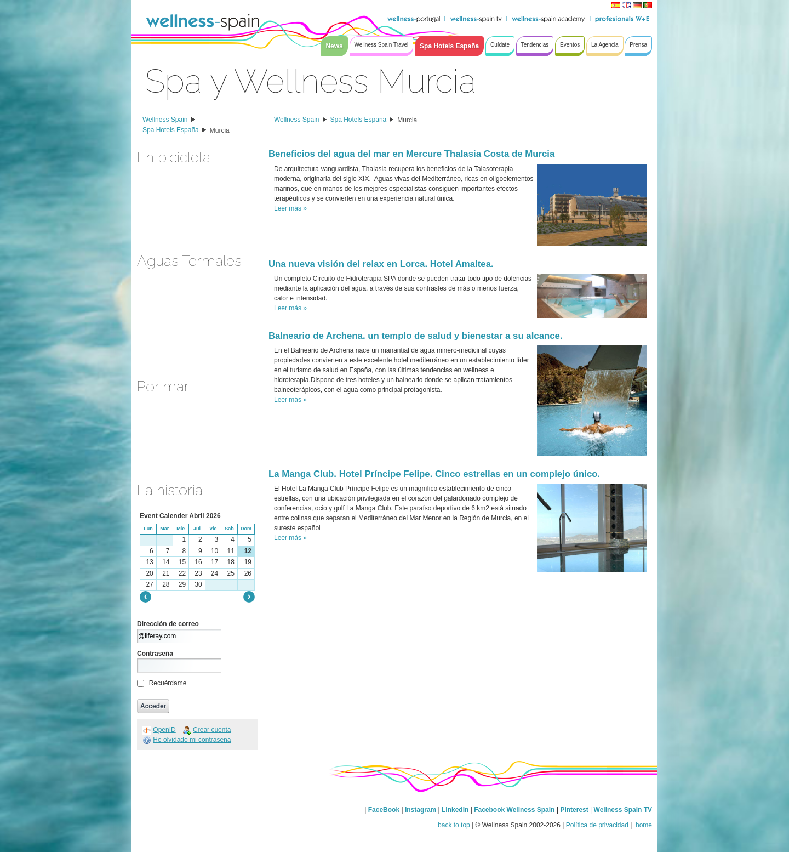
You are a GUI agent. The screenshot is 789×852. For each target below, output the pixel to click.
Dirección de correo (168, 624)
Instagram (420, 810)
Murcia (220, 130)
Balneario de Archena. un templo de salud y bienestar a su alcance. (415, 336)
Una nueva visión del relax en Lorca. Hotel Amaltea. (381, 264)
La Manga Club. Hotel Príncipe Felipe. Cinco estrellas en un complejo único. (434, 474)
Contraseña (155, 653)
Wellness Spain (165, 119)
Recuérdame (168, 683)
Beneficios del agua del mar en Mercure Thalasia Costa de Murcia (411, 154)
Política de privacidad (597, 825)
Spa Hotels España (170, 130)
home (643, 825)
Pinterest (575, 810)
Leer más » (290, 208)
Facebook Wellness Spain (514, 810)
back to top (454, 825)
